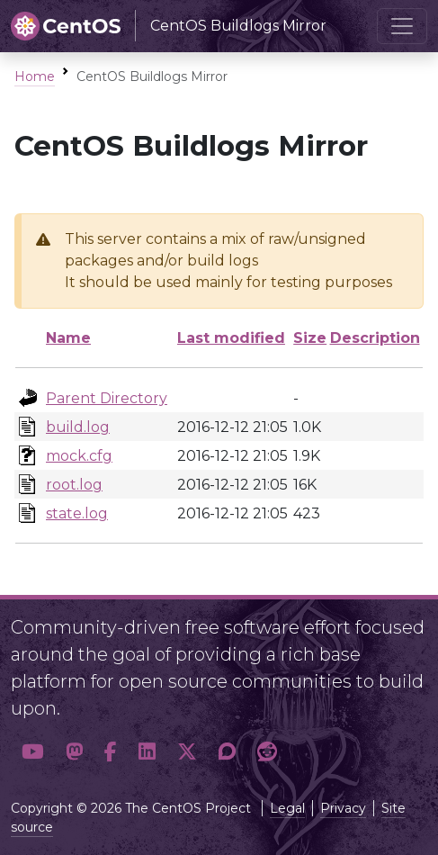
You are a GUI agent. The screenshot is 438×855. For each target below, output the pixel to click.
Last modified (231, 337)
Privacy (343, 808)
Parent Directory (106, 398)
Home (34, 76)
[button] (33, 751)
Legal (287, 808)
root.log (74, 484)
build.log (78, 427)
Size (309, 337)
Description (375, 337)
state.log (77, 513)
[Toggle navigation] (402, 26)
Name (68, 337)
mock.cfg (79, 455)
